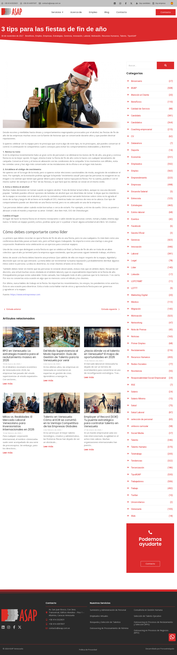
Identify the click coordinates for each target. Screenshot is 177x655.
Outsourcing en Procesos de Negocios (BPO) (151, 631)
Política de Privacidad (88, 649)
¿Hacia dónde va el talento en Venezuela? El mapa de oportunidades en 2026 (101, 355)
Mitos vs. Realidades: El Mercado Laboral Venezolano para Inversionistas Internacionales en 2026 (20, 423)
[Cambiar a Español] (172, 3)
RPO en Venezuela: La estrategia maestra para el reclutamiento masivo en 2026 (20, 355)
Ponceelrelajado (167, 648)
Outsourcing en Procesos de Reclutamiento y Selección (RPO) (153, 623)
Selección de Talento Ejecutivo (147, 616)
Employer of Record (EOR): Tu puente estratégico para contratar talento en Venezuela (102, 421)
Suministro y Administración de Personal (108, 610)
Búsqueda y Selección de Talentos (105, 622)
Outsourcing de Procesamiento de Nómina (109, 628)
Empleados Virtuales (99, 616)
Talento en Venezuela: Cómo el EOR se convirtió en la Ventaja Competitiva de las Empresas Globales (60, 423)
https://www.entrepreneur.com (25, 294)
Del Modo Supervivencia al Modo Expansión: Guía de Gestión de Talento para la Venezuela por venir (60, 357)
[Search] (141, 65)
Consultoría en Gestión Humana (148, 610)
